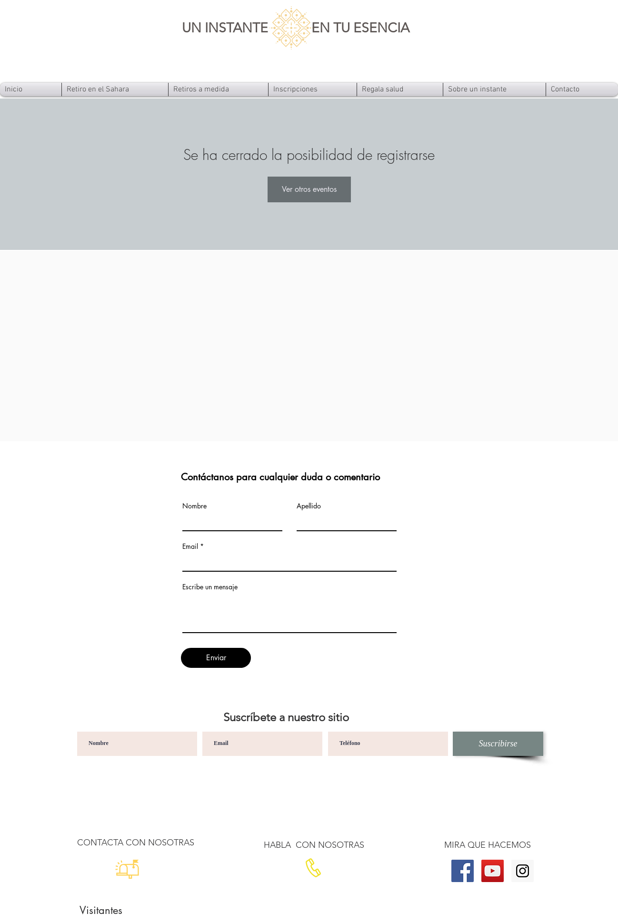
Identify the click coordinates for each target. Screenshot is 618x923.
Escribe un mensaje (210, 587)
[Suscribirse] (498, 744)
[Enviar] (216, 658)
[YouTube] (492, 871)
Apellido (309, 506)
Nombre (194, 506)
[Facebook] (462, 871)
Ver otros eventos (309, 189)
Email (190, 546)
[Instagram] (522, 871)
